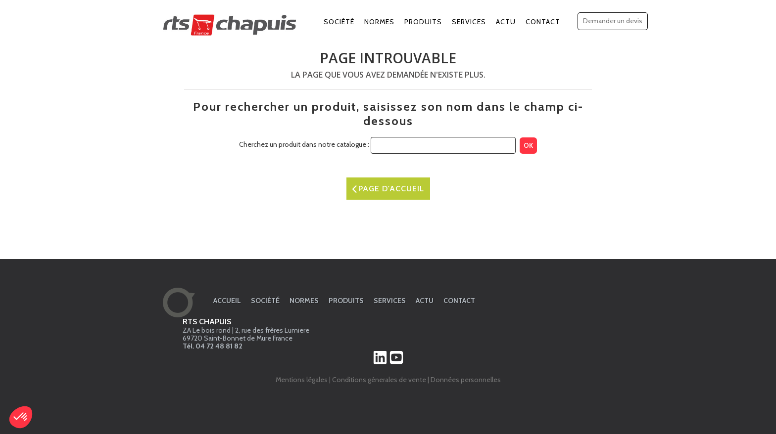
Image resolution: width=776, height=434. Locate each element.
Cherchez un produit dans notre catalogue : (304, 144)
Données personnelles (466, 379)
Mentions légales (302, 379)
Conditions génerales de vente (379, 379)
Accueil (227, 300)
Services (469, 21)
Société (339, 21)
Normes (379, 21)
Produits (423, 21)
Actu (506, 21)
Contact (543, 21)
